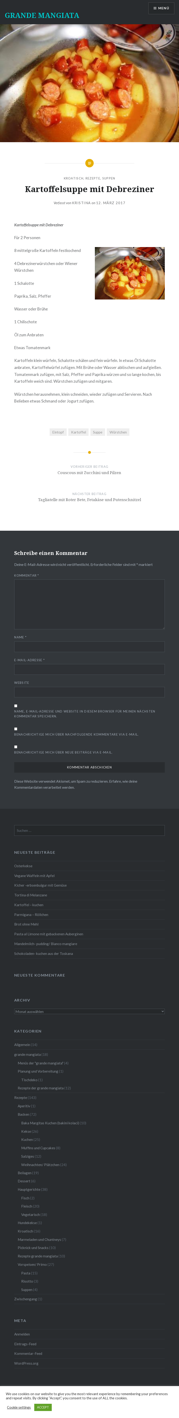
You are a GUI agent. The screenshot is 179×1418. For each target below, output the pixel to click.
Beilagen (24, 1173)
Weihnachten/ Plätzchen (40, 1165)
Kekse (26, 1131)
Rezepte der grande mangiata (41, 1088)
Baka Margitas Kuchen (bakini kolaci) (50, 1123)
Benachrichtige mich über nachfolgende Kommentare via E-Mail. (76, 734)
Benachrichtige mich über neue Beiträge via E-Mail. (63, 752)
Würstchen (118, 432)
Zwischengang (25, 1299)
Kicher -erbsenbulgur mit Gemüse (40, 885)
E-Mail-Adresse (29, 660)
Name (20, 637)
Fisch (25, 1198)
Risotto (27, 1281)
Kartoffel (78, 432)
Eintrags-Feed (25, 1344)
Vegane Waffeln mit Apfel (34, 876)
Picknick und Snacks (33, 1248)
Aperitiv (24, 1106)
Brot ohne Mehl (26, 924)
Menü (163, 8)
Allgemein (22, 1045)
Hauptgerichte (29, 1189)
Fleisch (26, 1206)
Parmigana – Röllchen (31, 914)
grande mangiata (27, 1054)
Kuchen (27, 1139)
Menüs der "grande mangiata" (40, 1063)
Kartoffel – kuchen (28, 905)
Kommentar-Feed (28, 1353)
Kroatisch (74, 178)
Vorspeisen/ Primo (32, 1264)
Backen (23, 1114)
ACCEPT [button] (43, 1407)
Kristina (81, 203)
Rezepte (93, 178)
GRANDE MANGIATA (42, 15)
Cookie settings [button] (19, 1407)
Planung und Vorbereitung (38, 1071)
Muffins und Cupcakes (38, 1148)
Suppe (97, 432)
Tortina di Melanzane (30, 895)
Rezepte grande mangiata (38, 1256)
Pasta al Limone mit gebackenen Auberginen (48, 934)
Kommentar (26, 575)
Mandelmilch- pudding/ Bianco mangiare (45, 944)
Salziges (27, 1156)
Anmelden (22, 1334)
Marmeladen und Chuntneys (39, 1239)
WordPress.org (26, 1363)
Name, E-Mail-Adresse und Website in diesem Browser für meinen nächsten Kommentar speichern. (84, 713)
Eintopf (58, 432)
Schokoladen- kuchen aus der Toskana (43, 953)
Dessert (24, 1181)
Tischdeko (29, 1080)
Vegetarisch (30, 1214)
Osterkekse (23, 866)
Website (21, 683)
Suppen (108, 178)
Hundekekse (27, 1223)
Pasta (25, 1273)
